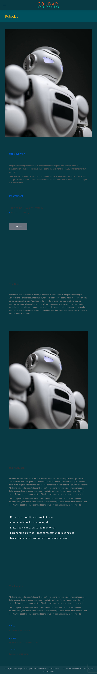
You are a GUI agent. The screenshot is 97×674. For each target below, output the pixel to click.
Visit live (18, 226)
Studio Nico (78, 668)
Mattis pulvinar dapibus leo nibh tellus (33, 527)
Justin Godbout (48, 671)
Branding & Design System (27, 208)
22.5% (12, 637)
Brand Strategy (20, 212)
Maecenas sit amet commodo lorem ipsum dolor (39, 538)
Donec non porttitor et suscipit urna (31, 517)
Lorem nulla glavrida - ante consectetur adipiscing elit (42, 532)
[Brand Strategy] (9, 212)
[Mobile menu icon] (4, 5)
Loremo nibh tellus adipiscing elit (30, 522)
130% (12, 649)
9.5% (12, 626)
